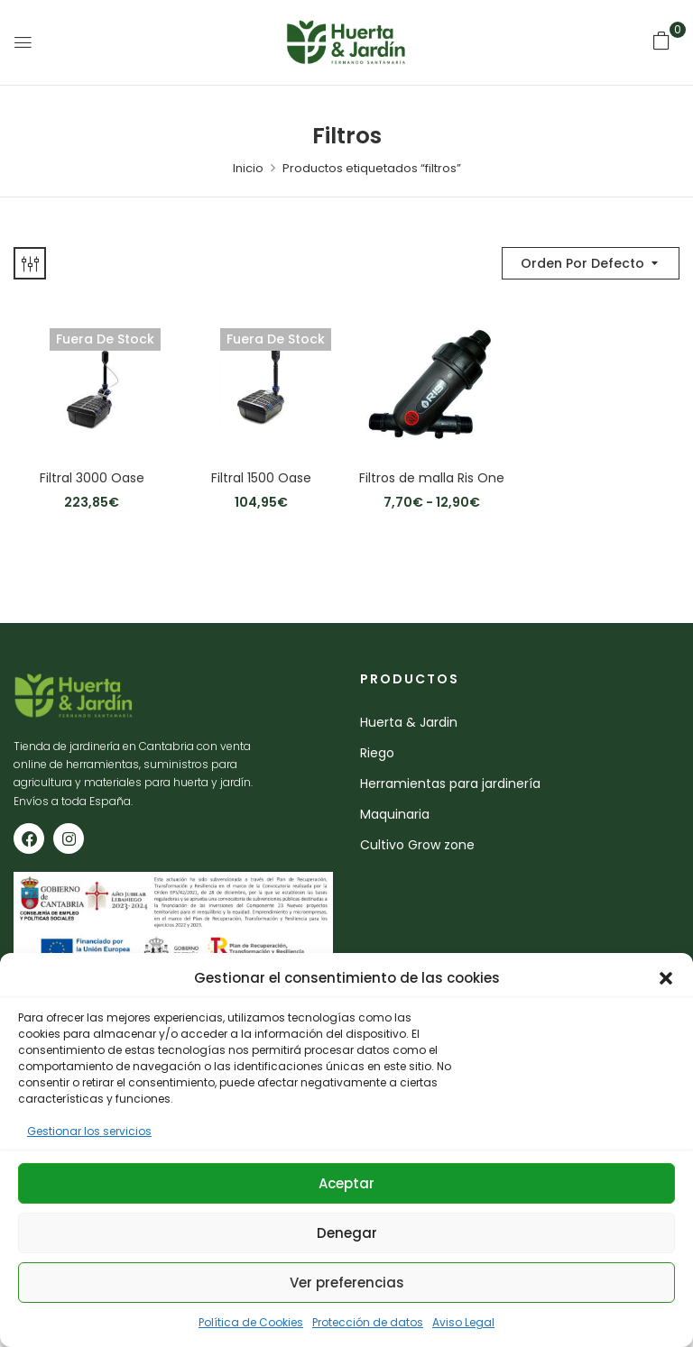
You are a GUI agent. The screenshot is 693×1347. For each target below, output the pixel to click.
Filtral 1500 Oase (261, 478)
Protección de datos (367, 1322)
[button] (666, 978)
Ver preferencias (347, 1282)
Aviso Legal (463, 1322)
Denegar (347, 1232)
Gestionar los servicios (89, 1131)
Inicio (248, 168)
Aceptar (346, 1183)
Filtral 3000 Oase (92, 478)
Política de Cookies (251, 1322)
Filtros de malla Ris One (431, 478)
